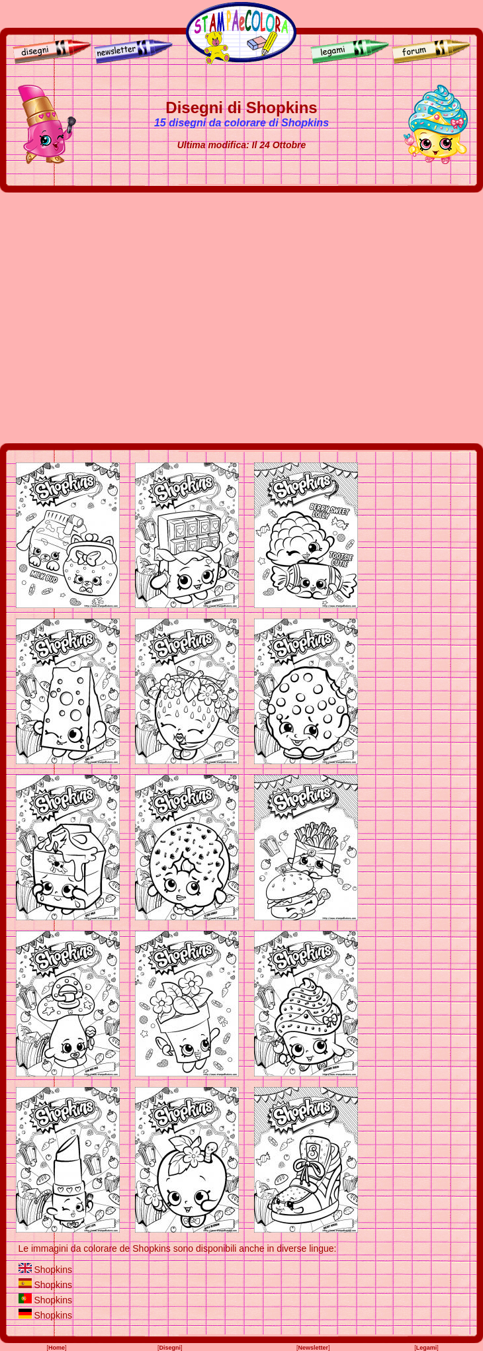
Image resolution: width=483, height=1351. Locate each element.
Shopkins (53, 1269)
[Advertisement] (124, 318)
